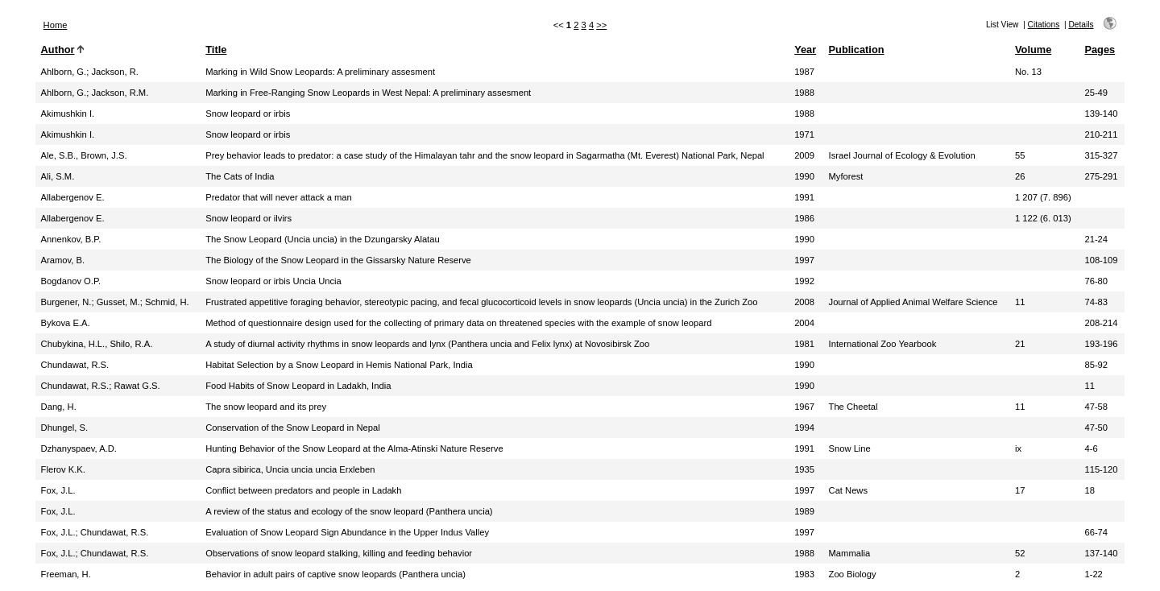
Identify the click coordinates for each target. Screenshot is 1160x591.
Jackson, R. (114, 71)
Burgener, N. (66, 302)
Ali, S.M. (58, 176)
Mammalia (850, 553)
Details (1080, 24)
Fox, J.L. (58, 490)
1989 (804, 511)
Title (215, 49)
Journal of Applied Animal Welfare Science (913, 302)
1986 (804, 218)
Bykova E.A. (65, 323)
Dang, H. (59, 406)
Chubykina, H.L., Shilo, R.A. (97, 344)
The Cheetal (853, 406)
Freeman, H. (66, 574)
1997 (804, 260)
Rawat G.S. (137, 386)
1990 (804, 176)
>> (601, 25)
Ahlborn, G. (64, 71)
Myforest (846, 176)
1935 (804, 469)
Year (805, 49)
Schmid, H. (167, 302)
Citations (1044, 24)
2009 (804, 155)
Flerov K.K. (63, 469)
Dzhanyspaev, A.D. (79, 448)
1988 (804, 92)
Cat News (848, 490)
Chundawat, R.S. (75, 365)
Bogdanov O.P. (71, 281)
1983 (804, 574)
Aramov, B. (63, 260)
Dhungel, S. (64, 427)
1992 (804, 281)
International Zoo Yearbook (883, 344)
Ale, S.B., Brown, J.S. (84, 155)
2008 (804, 302)
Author (58, 49)
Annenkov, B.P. (71, 239)
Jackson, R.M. (119, 92)
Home (56, 25)
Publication (856, 49)
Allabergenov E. (73, 197)
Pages (1099, 49)
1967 (804, 406)
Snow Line (850, 448)
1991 (804, 197)
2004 (804, 323)
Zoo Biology (852, 574)
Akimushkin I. (68, 113)
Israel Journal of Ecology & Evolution (902, 155)
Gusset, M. (118, 302)
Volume (1033, 49)
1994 (804, 427)
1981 (804, 344)
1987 (804, 71)
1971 (804, 134)
